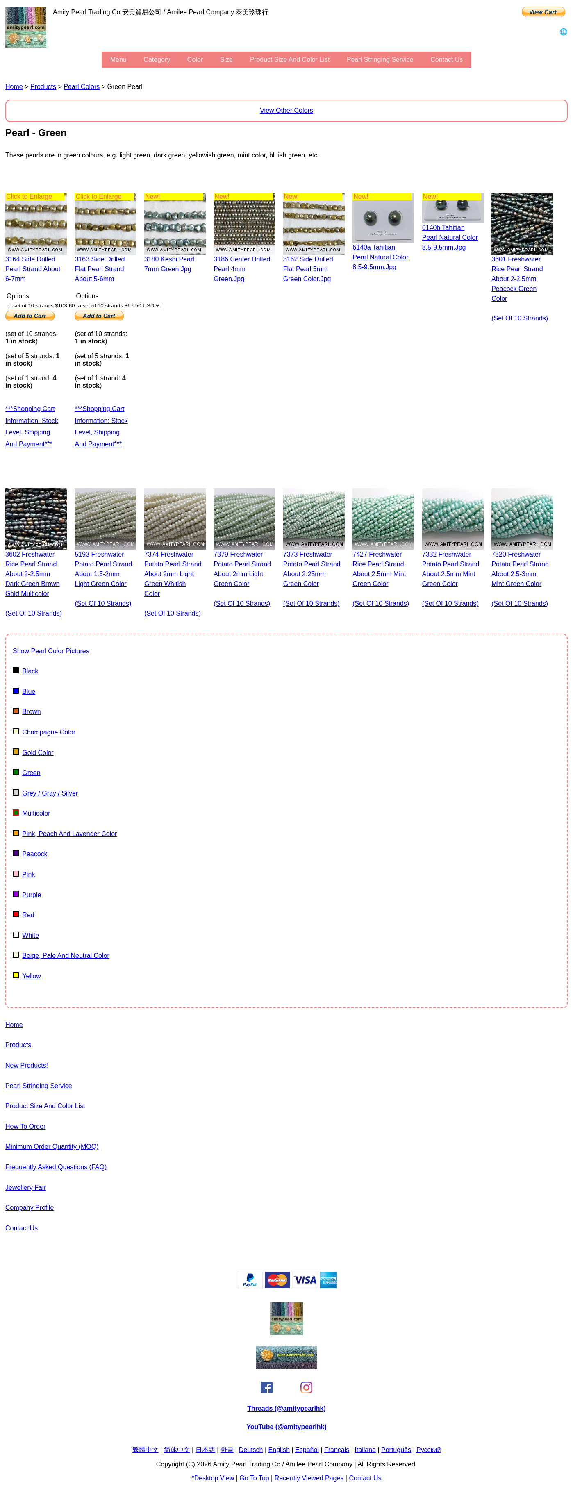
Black (25, 671)
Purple (27, 894)
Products (43, 86)
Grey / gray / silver (45, 793)
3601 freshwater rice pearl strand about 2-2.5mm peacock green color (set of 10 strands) (519, 289)
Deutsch (251, 1449)
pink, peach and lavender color (65, 833)
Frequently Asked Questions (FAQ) (56, 1167)
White (26, 935)
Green (27, 772)
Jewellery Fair (25, 1187)
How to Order (25, 1126)
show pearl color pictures (51, 651)
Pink (24, 874)
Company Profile (29, 1207)
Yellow (27, 976)
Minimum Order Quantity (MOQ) (52, 1146)
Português (396, 1449)
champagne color (44, 732)
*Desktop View (212, 1478)
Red (23, 914)
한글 (227, 1449)
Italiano (365, 1449)
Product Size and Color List (290, 59)
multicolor (31, 813)
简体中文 (177, 1449)
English (279, 1449)
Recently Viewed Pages (309, 1478)
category (156, 59)
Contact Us (446, 59)
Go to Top (254, 1478)
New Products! (26, 1065)
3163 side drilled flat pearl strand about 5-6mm (100, 269)
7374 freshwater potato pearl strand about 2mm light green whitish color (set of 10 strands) (173, 584)
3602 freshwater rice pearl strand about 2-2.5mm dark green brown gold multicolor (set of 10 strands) (33, 584)
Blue (24, 691)
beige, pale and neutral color (61, 955)
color (195, 59)
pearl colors (82, 86)
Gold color (33, 752)
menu (118, 59)
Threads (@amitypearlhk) (286, 1408)
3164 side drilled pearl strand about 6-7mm (32, 269)
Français (336, 1449)
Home (14, 86)
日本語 (205, 1449)
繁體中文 (145, 1449)
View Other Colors (286, 110)
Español (307, 1449)
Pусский (428, 1449)
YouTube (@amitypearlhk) (286, 1426)
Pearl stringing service (380, 59)
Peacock (30, 853)
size (226, 59)
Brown (27, 711)
